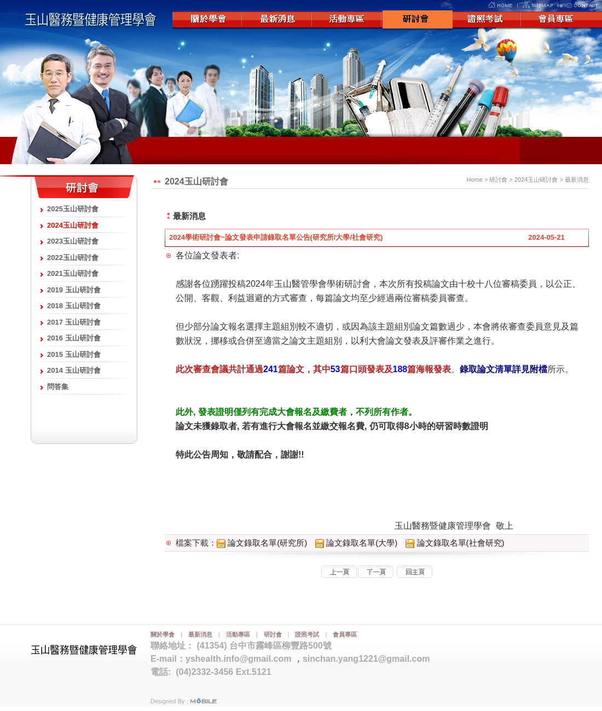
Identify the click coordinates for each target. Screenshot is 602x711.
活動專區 (347, 20)
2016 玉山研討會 (74, 338)
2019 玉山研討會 (74, 290)
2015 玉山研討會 (74, 354)
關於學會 (207, 20)
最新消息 (277, 20)
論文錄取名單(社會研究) (455, 542)
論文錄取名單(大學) (356, 542)
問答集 (57, 387)
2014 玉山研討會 (74, 370)
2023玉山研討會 (73, 241)
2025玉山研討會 (73, 209)
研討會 (418, 20)
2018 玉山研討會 (74, 306)
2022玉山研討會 (73, 257)
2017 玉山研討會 (74, 322)
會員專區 (558, 20)
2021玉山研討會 (73, 273)
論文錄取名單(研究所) (262, 542)
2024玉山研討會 (73, 225)
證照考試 (488, 20)
